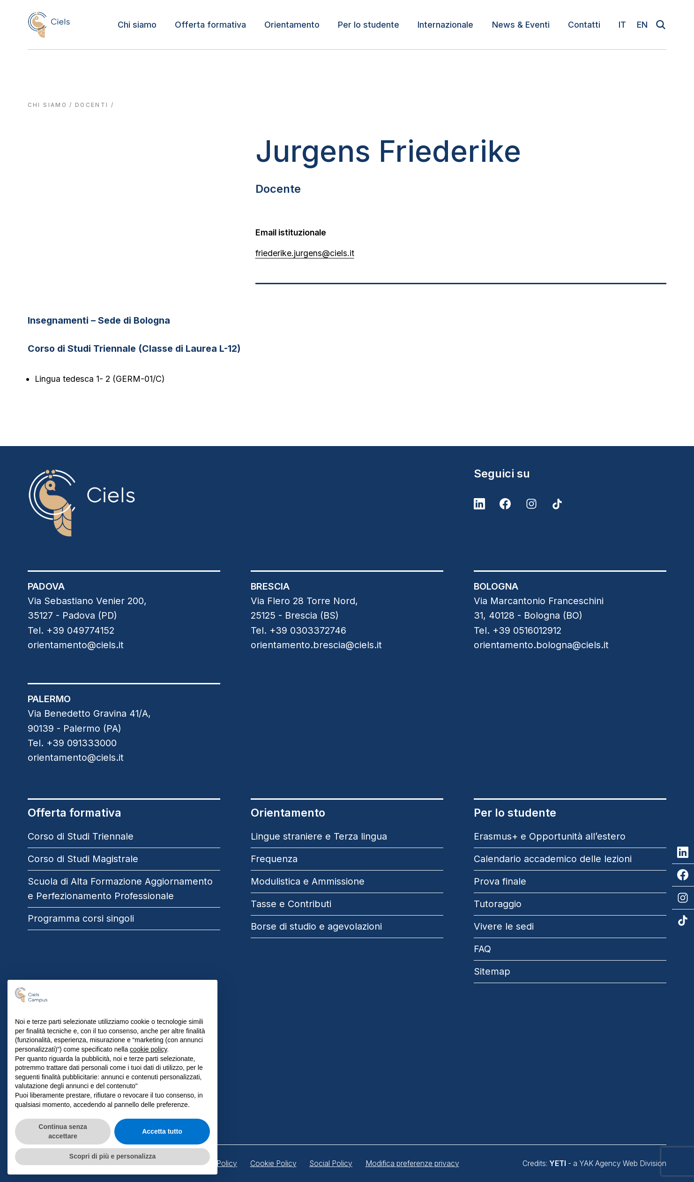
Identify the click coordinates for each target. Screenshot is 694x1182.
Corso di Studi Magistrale (83, 858)
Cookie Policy (273, 1163)
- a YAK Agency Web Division (607, 1163)
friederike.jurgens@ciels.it (304, 253)
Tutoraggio (498, 903)
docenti (91, 105)
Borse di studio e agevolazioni (316, 926)
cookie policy (148, 1049)
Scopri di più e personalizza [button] (112, 1156)
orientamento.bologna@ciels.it (541, 645)
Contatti (584, 25)
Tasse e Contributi (291, 903)
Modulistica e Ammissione (308, 881)
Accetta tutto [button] (162, 1131)
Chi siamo (137, 25)
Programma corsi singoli (81, 918)
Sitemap (492, 971)
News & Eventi (521, 25)
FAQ (482, 949)
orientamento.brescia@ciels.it (316, 645)
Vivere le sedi (504, 926)
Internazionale (445, 25)
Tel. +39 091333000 (72, 743)
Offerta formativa (210, 25)
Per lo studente (368, 25)
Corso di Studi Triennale (81, 836)
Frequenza (274, 858)
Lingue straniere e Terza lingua (319, 836)
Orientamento (292, 25)
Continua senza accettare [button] (62, 1131)
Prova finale (500, 881)
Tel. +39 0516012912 (517, 630)
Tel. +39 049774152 (71, 630)
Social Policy (330, 1163)
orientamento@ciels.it (76, 645)
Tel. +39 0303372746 (298, 630)
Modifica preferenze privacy (412, 1163)
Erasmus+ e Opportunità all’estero (550, 836)
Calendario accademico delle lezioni (553, 858)
